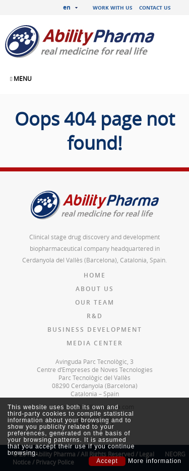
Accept (107, 460)
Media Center (95, 343)
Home (95, 275)
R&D (95, 316)
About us (95, 289)
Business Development (94, 329)
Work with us (113, 7)
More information (154, 461)
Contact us (155, 7)
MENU (21, 78)
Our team (94, 302)
